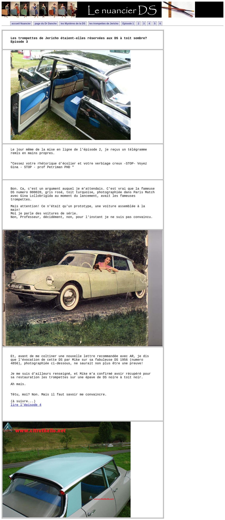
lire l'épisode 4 (26, 405)
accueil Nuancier (21, 23)
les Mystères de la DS (73, 23)
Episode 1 (128, 23)
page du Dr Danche (46, 23)
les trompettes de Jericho (103, 23)
